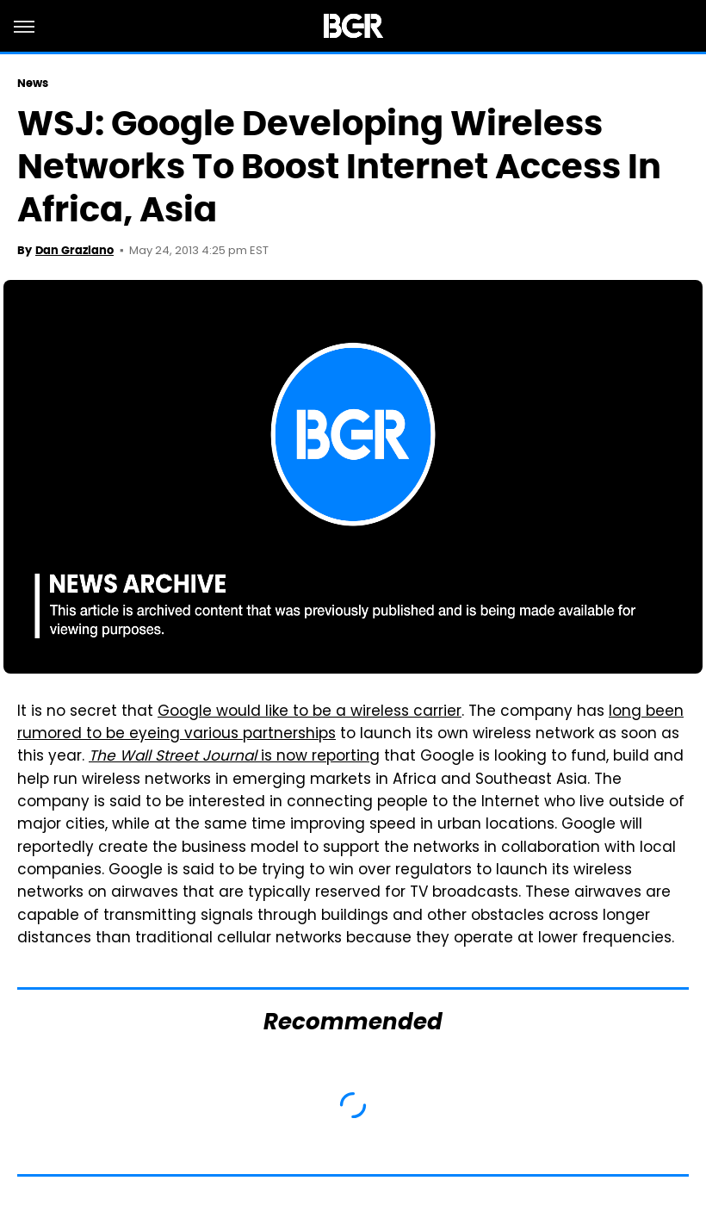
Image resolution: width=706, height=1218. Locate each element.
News (32, 83)
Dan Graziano (74, 250)
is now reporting (234, 757)
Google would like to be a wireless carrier (309, 712)
